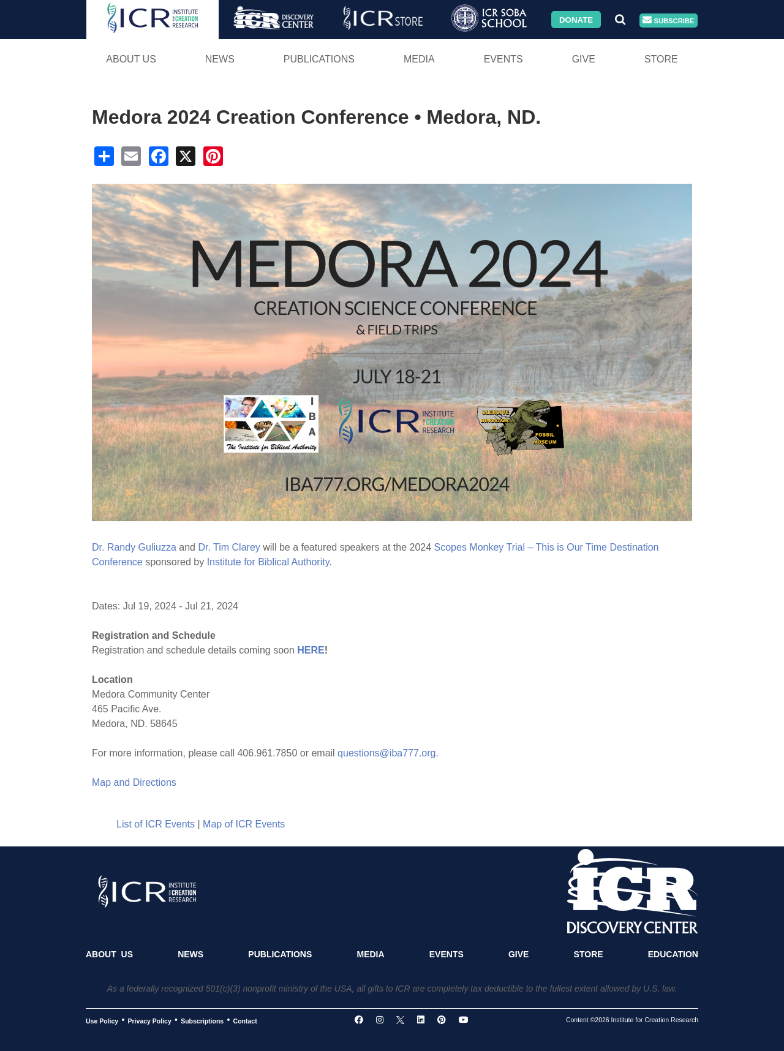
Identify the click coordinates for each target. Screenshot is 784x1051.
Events (503, 59)
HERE (310, 650)
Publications (319, 59)
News (220, 59)
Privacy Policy (150, 1020)
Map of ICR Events (244, 824)
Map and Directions (134, 782)
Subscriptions (202, 1020)
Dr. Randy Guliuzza (134, 547)
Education (673, 954)
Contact (245, 1020)
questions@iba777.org (386, 753)
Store (661, 59)
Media (419, 59)
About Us (131, 59)
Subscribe (668, 20)
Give (583, 59)
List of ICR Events (155, 824)
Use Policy (102, 1020)
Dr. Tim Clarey (229, 547)
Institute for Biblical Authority (268, 562)
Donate (576, 19)
